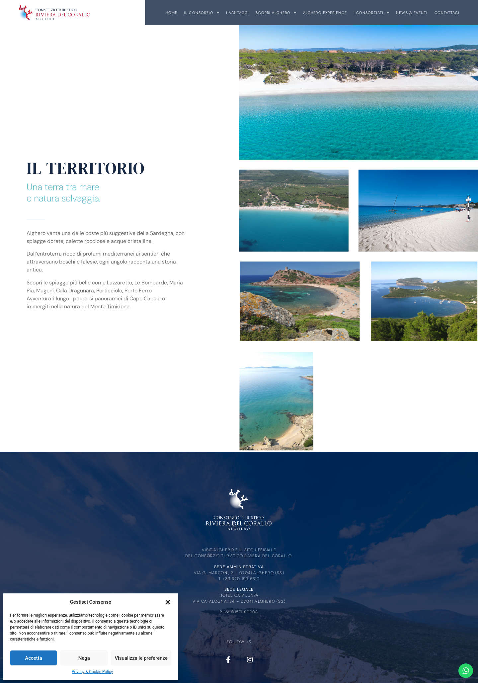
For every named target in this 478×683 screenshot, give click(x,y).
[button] (168, 602)
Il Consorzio (364, 13)
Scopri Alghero (438, 13)
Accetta (33, 658)
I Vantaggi (400, 12)
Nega (84, 658)
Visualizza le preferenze (141, 658)
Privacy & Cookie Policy (92, 671)
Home (334, 12)
